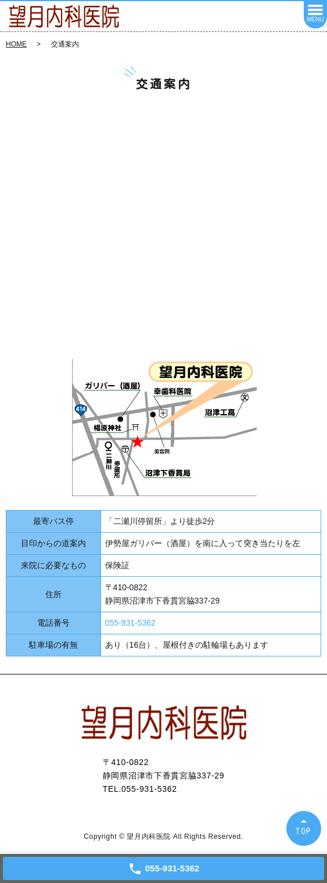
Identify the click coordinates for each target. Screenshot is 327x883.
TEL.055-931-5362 (140, 789)
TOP (304, 831)
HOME (16, 44)
